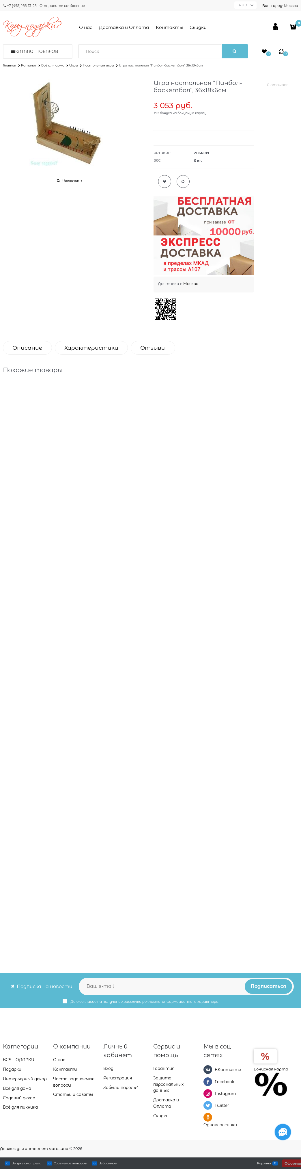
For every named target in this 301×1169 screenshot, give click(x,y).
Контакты (169, 27)
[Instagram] (207, 1093)
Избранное (108, 1163)
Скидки (198, 27)
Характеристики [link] (91, 348)
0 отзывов (278, 84)
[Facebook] (207, 1081)
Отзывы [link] (153, 348)
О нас (85, 27)
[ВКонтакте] (207, 1069)
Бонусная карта (271, 1069)
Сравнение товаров (70, 1163)
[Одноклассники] (207, 1117)
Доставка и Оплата (124, 27)
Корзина (264, 1163)
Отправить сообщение (62, 5)
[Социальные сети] (283, 1132)
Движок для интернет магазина (34, 1148)
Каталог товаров (36, 51)
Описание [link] (27, 348)
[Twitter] (207, 1105)
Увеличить (72, 181)
